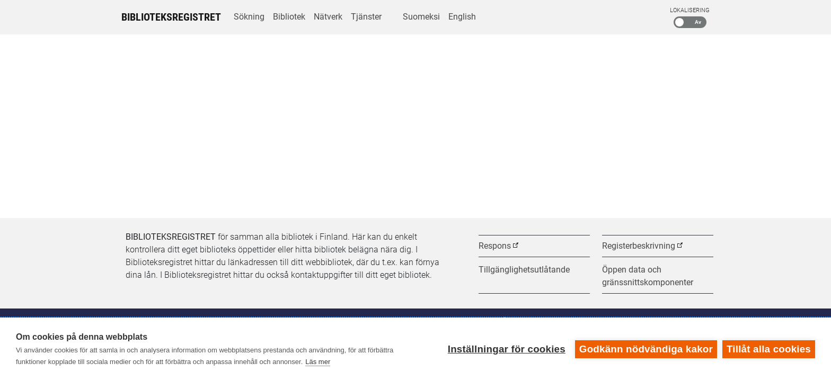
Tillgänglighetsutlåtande (524, 270)
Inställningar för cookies (506, 349)
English (462, 17)
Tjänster (366, 17)
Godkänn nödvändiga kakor (646, 349)
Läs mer (317, 362)
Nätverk (328, 17)
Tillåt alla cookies (769, 349)
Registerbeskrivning (638, 246)
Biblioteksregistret (171, 17)
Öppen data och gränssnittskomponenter (647, 276)
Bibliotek (289, 17)
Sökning (249, 17)
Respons (495, 246)
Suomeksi (421, 17)
